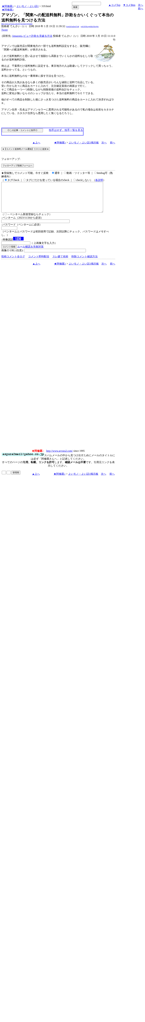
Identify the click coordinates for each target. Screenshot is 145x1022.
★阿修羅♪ (8, 6)
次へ (140, 5)
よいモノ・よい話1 (27, 6)
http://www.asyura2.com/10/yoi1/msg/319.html (16, 24)
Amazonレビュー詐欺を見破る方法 (32, 36)
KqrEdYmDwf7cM (72, 26)
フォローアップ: (10, 159)
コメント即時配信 (38, 262)
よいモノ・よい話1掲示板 (84, 142)
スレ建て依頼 (60, 262)
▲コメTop (114, 5)
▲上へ (36, 142)
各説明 (99, 180)
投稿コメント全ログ (13, 262)
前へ (140, 8)
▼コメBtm (129, 5)
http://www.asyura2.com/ (59, 456)
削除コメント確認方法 (84, 262)
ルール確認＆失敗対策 (30, 252)
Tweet (4, 29)
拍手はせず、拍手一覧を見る (66, 130)
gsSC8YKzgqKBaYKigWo (90, 26)
